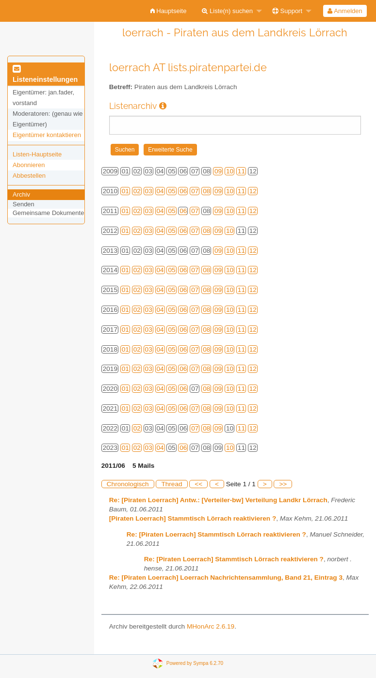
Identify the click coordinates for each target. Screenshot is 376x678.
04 (160, 191)
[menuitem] (169, 11)
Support (287, 11)
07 (194, 191)
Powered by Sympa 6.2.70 (194, 662)
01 (125, 191)
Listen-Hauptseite (37, 154)
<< (198, 484)
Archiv (21, 194)
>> (283, 484)
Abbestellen (29, 175)
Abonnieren (29, 165)
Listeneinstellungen (45, 74)
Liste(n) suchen (227, 11)
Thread (171, 484)
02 (137, 191)
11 (241, 171)
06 (183, 191)
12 (253, 191)
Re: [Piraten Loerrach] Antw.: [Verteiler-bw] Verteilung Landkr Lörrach (218, 500)
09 (218, 171)
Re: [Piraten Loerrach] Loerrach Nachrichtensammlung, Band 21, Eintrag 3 (226, 577)
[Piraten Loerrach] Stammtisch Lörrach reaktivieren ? (193, 518)
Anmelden (344, 11)
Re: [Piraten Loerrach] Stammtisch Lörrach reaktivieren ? (216, 534)
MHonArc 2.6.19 (210, 626)
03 (148, 191)
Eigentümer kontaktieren (47, 135)
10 (229, 171)
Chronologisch (128, 484)
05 (171, 191)
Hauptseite (168, 11)
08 (206, 191)
